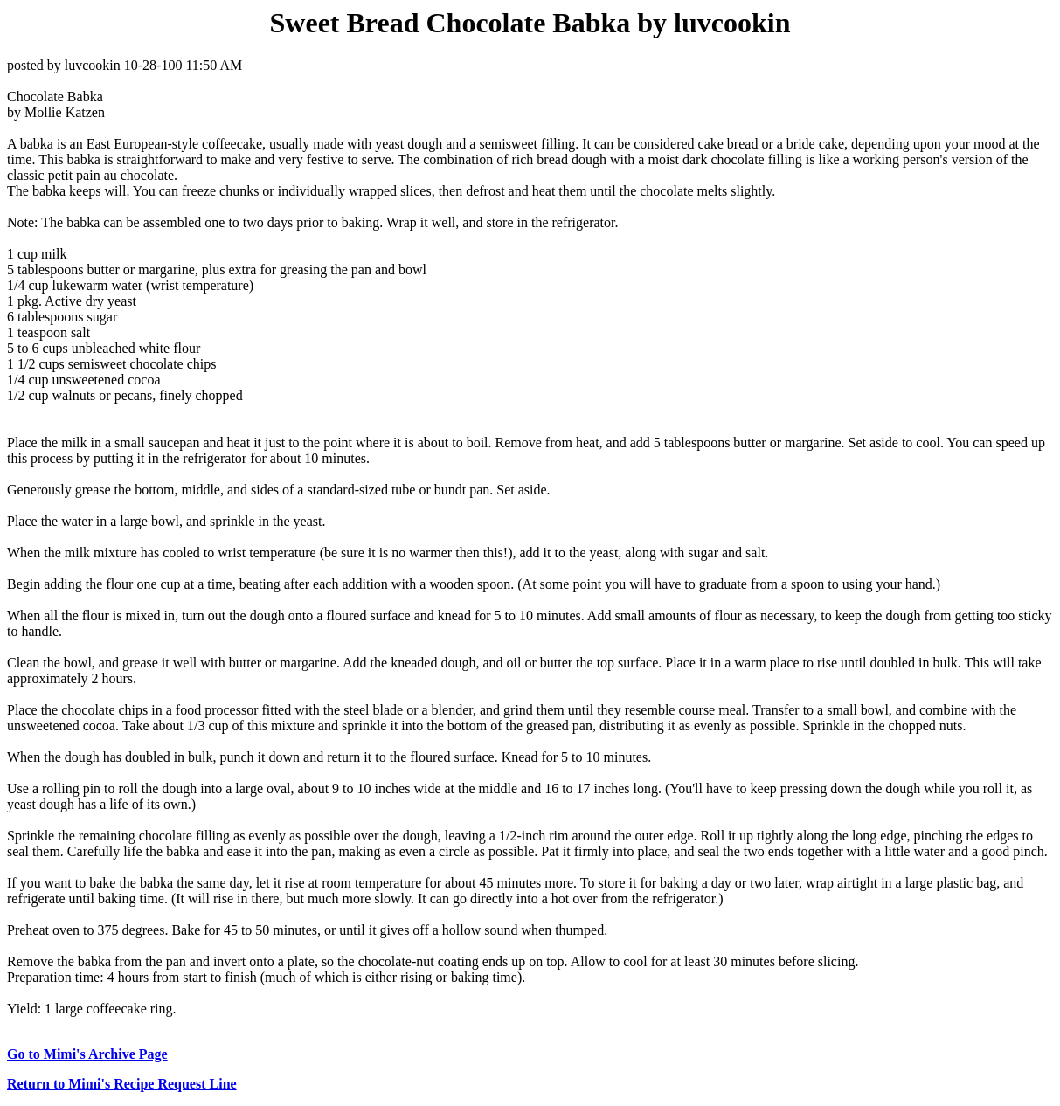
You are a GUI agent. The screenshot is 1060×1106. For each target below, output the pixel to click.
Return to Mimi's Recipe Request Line (122, 1083)
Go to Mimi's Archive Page (87, 1054)
